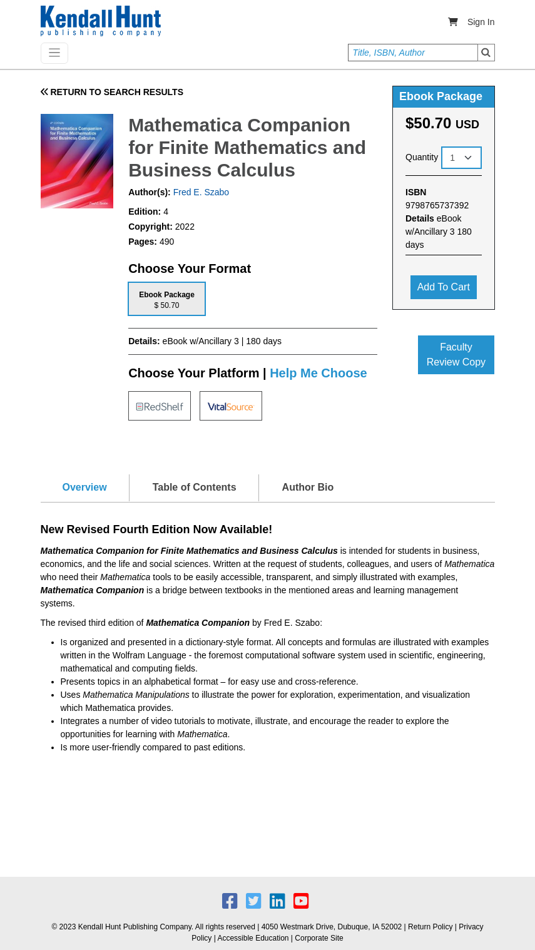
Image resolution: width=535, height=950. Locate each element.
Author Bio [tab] (308, 487)
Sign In (481, 22)
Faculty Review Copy (456, 354)
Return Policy (430, 926)
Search (486, 52)
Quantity (421, 157)
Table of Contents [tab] (195, 487)
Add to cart (443, 287)
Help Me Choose (318, 373)
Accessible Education (252, 938)
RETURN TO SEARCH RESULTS (112, 92)
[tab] (166, 298)
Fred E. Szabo (200, 192)
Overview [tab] (85, 487)
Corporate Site (319, 938)
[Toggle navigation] (54, 53)
